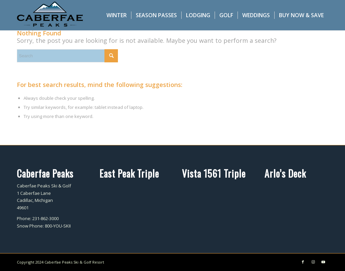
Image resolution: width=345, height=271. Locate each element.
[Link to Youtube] (323, 262)
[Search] (67, 55)
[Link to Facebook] (303, 262)
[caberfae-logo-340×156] (50, 15)
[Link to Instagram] (313, 262)
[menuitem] (116, 15)
